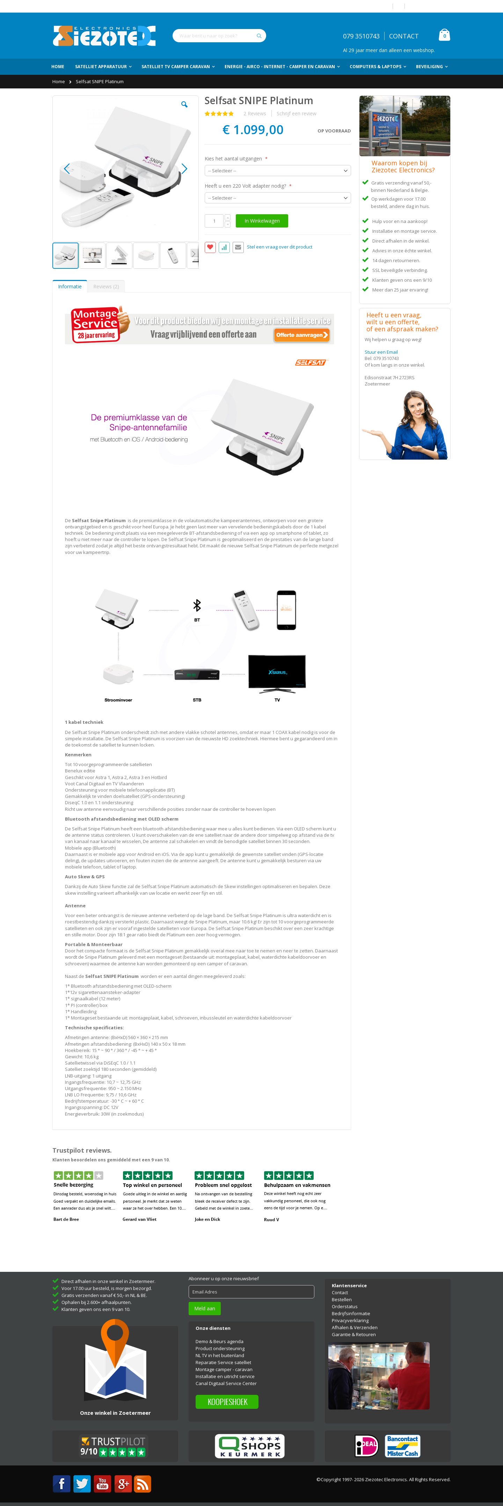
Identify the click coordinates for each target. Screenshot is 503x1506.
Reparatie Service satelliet (223, 1362)
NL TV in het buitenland (220, 1355)
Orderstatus (345, 1306)
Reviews (106, 286)
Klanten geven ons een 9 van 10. (95, 1309)
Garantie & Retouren (354, 1334)
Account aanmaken (430, 6)
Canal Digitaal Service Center (226, 1383)
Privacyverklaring (350, 1320)
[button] (184, 110)
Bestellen (342, 1299)
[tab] (69, 286)
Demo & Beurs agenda (219, 1341)
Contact (340, 1292)
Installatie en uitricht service (225, 1376)
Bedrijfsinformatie (351, 1313)
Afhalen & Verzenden (355, 1327)
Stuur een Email (381, 352)
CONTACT (404, 36)
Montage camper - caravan (224, 1369)
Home (59, 81)
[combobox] (219, 36)
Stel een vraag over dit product (279, 247)
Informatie (70, 286)
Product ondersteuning (220, 1348)
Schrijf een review (296, 113)
